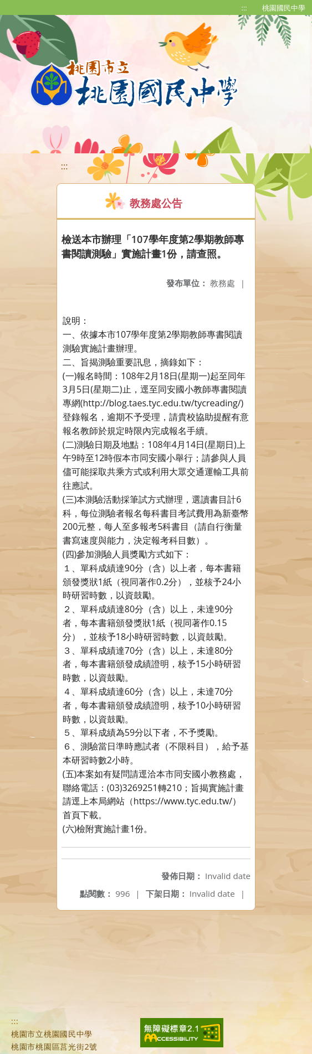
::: (244, 8)
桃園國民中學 (283, 8)
